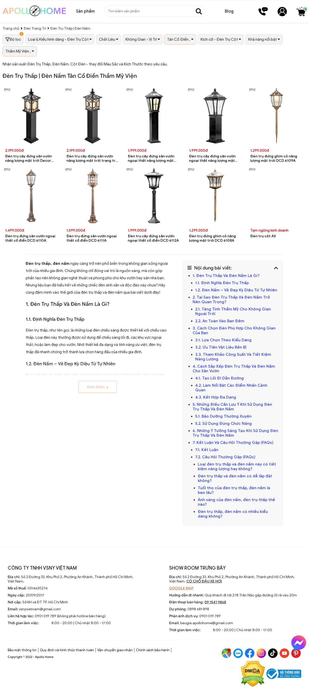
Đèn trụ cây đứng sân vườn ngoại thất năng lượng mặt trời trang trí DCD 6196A (151, 158)
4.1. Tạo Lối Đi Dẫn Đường (219, 378)
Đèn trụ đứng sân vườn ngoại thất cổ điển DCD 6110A (30, 238)
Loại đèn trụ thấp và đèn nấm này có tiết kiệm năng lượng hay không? (237, 466)
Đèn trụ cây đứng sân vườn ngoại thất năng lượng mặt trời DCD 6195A (212, 158)
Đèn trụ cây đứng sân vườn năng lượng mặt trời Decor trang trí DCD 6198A (28, 158)
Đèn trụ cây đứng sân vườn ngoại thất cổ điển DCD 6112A (153, 238)
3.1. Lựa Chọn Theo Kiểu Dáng (223, 340)
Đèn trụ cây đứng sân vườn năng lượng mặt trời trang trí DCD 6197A (91, 158)
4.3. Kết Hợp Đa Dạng (215, 397)
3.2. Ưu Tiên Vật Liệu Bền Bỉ (220, 347)
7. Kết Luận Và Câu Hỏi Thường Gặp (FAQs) (233, 442)
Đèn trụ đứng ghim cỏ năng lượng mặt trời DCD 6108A (212, 238)
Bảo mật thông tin (22, 650)
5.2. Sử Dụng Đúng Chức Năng (223, 423)
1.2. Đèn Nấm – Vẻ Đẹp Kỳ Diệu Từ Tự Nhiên (236, 290)
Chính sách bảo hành (152, 650)
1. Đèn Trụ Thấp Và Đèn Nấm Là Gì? (226, 275)
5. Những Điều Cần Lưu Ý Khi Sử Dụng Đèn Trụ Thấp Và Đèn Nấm (232, 406)
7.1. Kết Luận (206, 449)
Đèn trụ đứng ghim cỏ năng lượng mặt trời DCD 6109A (273, 158)
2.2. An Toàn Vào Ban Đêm (219, 321)
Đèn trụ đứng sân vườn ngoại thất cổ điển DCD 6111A (91, 238)
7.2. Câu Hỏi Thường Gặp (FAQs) (225, 457)
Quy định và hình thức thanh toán (67, 650)
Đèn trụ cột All (263, 236)
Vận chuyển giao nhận (115, 650)
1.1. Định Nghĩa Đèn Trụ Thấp (222, 283)
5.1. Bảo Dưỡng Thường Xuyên (223, 416)
